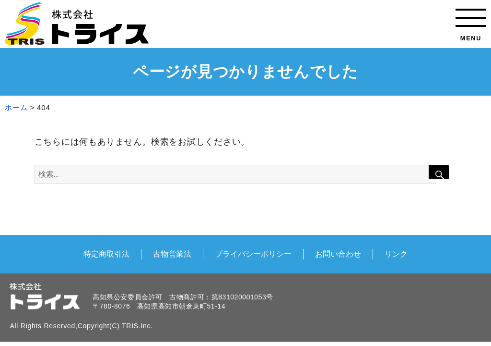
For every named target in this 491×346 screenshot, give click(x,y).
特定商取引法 (106, 253)
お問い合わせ (338, 253)
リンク (396, 253)
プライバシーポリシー (253, 253)
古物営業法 (172, 253)
